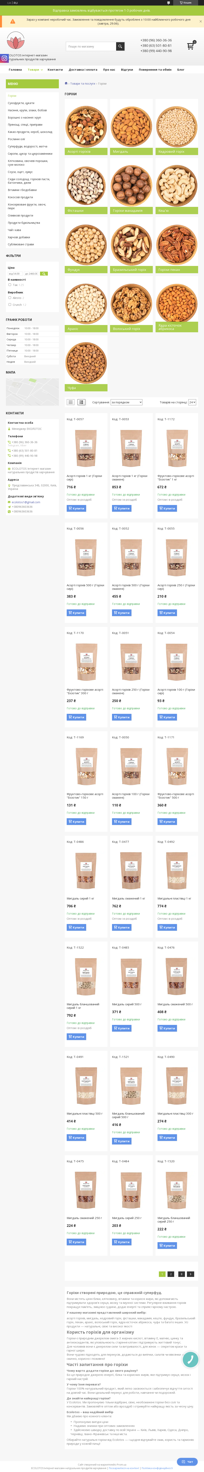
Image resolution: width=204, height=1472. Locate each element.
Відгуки (127, 69)
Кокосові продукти (20, 197)
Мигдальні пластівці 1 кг (174, 898)
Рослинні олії (16, 139)
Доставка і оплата (83, 69)
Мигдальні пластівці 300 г (175, 1113)
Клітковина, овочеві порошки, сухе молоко (28, 162)
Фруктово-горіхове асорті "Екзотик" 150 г (85, 795)
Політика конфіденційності (157, 1468)
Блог (180, 69)
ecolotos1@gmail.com (26, 502)
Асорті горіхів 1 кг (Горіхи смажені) (129, 477)
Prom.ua (121, 1464)
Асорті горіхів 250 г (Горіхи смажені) (130, 691)
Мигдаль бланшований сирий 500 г (128, 1115)
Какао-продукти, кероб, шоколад (30, 132)
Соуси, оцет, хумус (20, 172)
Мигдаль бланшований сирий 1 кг (83, 1005)
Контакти (55, 69)
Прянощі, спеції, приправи (25, 124)
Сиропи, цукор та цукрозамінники (30, 153)
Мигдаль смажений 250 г (84, 1218)
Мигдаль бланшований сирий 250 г (174, 1219)
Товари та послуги (82, 83)
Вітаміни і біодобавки (22, 190)
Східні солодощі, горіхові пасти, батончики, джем (29, 181)
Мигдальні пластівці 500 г (85, 1113)
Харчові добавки (19, 237)
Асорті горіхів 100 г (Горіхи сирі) (176, 691)
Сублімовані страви (21, 244)
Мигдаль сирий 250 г (127, 1218)
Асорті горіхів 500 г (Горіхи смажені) (130, 586)
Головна (15, 69)
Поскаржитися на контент (124, 1468)
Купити (78, 508)
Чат (187, 1462)
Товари (33, 69)
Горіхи (12, 96)
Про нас (109, 69)
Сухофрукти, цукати (21, 103)
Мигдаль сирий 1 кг (80, 898)
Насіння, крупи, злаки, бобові (27, 110)
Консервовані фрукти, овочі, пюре (27, 206)
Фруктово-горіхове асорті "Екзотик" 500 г (176, 795)
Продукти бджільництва (24, 223)
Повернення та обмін (155, 69)
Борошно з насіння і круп (24, 117)
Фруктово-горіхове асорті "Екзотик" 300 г (85, 691)
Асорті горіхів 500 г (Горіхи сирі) (85, 586)
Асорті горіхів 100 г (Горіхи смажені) (130, 795)
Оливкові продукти (20, 215)
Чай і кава (14, 230)
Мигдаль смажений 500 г (175, 1004)
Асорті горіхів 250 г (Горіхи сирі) (176, 586)
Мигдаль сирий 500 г (127, 1004)
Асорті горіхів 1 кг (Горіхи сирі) (84, 477)
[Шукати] (120, 46)
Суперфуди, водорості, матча (27, 146)
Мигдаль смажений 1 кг (128, 898)
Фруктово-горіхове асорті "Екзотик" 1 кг (176, 477)
